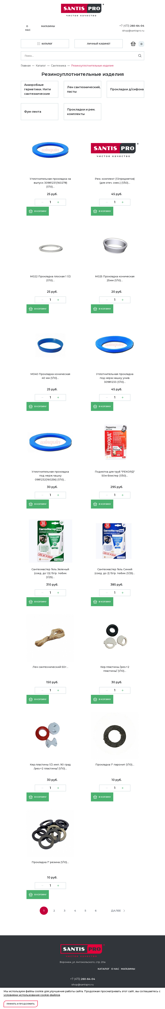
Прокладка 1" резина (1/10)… (50, 861)
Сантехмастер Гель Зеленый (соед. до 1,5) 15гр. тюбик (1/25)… (50, 572)
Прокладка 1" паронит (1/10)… (114, 763)
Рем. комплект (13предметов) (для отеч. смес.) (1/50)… (115, 179)
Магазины (48, 26)
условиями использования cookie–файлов (32, 995)
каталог (44, 43)
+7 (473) (131, 25)
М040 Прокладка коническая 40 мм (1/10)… (50, 375)
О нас (28, 28)
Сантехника (58, 64)
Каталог (41, 64)
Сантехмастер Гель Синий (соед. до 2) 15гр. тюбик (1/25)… (114, 570)
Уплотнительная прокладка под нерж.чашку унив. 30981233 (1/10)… (114, 377)
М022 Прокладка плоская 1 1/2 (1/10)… (50, 277)
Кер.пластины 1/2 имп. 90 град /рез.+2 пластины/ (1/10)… (50, 765)
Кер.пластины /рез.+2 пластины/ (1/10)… (114, 668)
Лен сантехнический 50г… (50, 666)
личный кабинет (98, 43)
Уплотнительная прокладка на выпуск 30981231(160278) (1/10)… (50, 181)
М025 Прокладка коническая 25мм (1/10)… (114, 277)
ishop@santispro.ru (133, 30)
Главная (26, 64)
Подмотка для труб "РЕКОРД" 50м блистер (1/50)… (115, 472)
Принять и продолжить (21, 1004)
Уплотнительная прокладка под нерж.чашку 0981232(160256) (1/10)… (50, 474)
